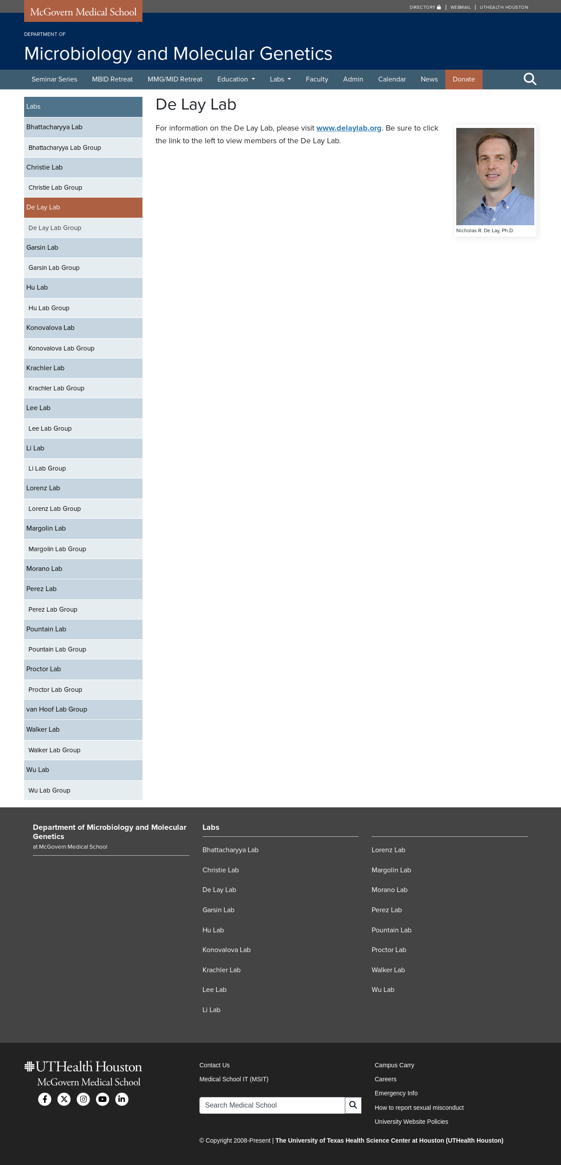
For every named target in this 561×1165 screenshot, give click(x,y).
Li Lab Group (47, 468)
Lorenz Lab (43, 488)
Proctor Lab (43, 669)
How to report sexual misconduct (419, 1107)
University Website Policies (411, 1121)
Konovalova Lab (50, 327)
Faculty (317, 79)
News (429, 79)
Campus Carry (394, 1065)
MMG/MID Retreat (175, 79)
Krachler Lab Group (56, 388)
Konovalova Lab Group (61, 348)
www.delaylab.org (349, 128)
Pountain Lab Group (57, 649)
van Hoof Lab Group (56, 709)
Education (233, 79)
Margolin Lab (46, 528)
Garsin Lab (42, 247)
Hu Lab (37, 287)
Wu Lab (37, 769)
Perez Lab (41, 588)
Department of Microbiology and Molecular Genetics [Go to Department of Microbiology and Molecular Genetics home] (109, 832)
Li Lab (35, 448)
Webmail (461, 7)
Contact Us (214, 1065)
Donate (464, 79)
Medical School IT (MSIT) (234, 1079)
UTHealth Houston (504, 7)
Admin (353, 79)
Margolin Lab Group (57, 549)
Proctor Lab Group (55, 690)
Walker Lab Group (54, 750)
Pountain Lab (46, 629)
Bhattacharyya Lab (54, 127)
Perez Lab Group (53, 609)
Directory (425, 7)
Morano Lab (44, 568)
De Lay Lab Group (55, 228)
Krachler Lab (45, 368)
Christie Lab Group (55, 187)
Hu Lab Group (49, 308)
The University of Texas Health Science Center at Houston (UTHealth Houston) (389, 1140)
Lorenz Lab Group (54, 509)
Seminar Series (54, 79)
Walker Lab (43, 729)
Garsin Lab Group (54, 268)
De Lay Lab (43, 207)
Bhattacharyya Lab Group (64, 148)
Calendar (392, 79)
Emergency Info (396, 1093)
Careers (386, 1079)
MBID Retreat (112, 79)
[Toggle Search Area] (530, 80)
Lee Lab (38, 408)
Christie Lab (44, 167)
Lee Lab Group (50, 428)
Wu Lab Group (49, 790)
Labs (278, 79)
